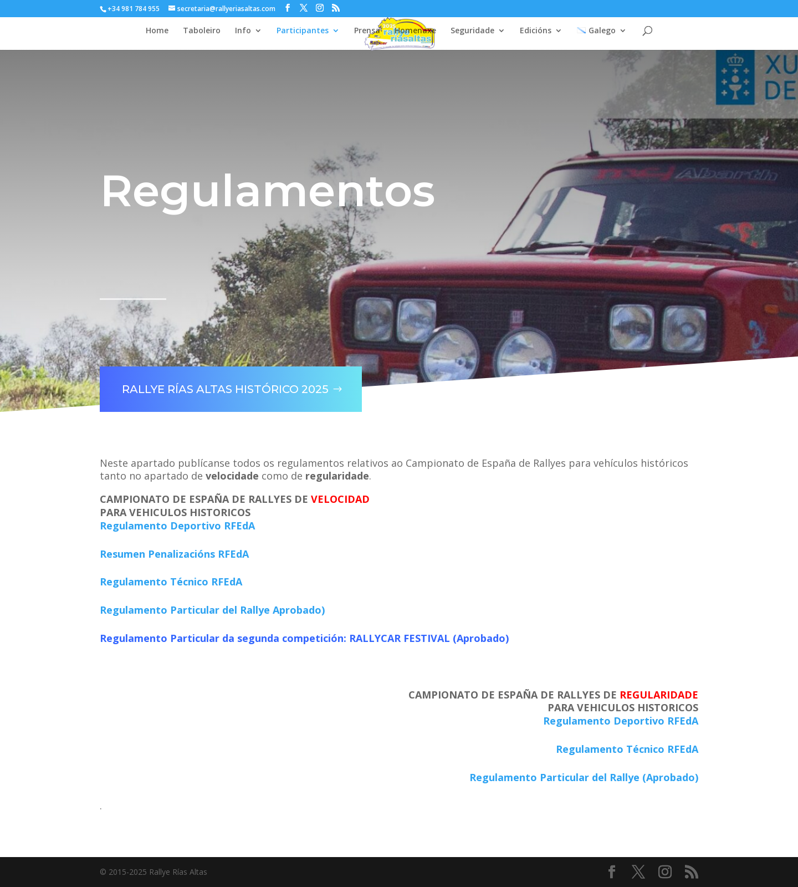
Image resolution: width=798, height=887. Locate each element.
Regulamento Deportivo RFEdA (177, 525)
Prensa (367, 31)
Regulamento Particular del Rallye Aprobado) (212, 609)
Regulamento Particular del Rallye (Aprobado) (583, 777)
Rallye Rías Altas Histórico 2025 (218, 380)
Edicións (535, 31)
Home (157, 31)
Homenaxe (415, 31)
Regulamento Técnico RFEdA (171, 581)
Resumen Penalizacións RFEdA (174, 553)
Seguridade (472, 31)
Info (243, 31)
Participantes (303, 31)
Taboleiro (202, 31)
